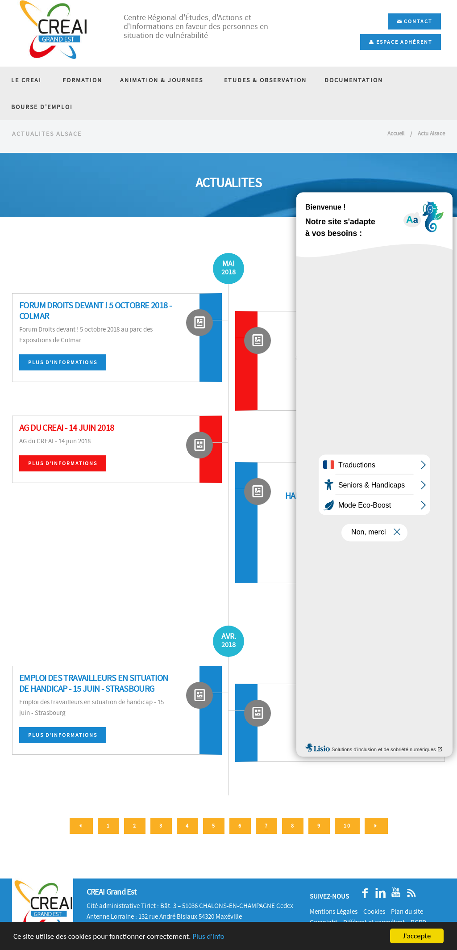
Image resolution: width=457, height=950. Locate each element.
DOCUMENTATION (347, 80)
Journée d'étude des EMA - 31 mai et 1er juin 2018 (368, 707)
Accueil (395, 139)
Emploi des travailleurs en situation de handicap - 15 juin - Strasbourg (93, 689)
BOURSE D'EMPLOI (42, 107)
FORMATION (79, 80)
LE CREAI (26, 80)
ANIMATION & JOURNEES (158, 80)
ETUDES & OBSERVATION (259, 80)
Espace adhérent (400, 42)
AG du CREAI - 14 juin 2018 (66, 433)
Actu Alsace (431, 139)
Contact (414, 21)
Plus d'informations (62, 367)
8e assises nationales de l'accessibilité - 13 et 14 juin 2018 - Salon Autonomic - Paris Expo (372, 339)
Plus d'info (208, 936)
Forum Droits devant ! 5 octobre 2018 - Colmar (95, 316)
